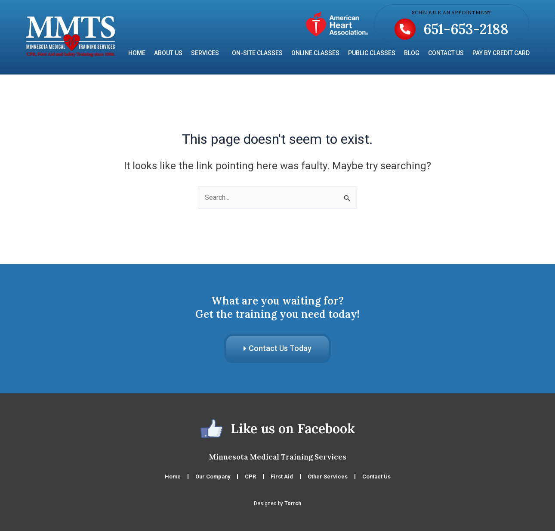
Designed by (277, 503)
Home (136, 53)
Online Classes (315, 53)
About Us (168, 53)
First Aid (282, 476)
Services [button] (207, 53)
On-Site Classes (257, 53)
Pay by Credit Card (501, 53)
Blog (411, 53)
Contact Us (446, 53)
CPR (250, 476)
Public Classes (371, 53)
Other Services (328, 476)
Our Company (212, 476)
